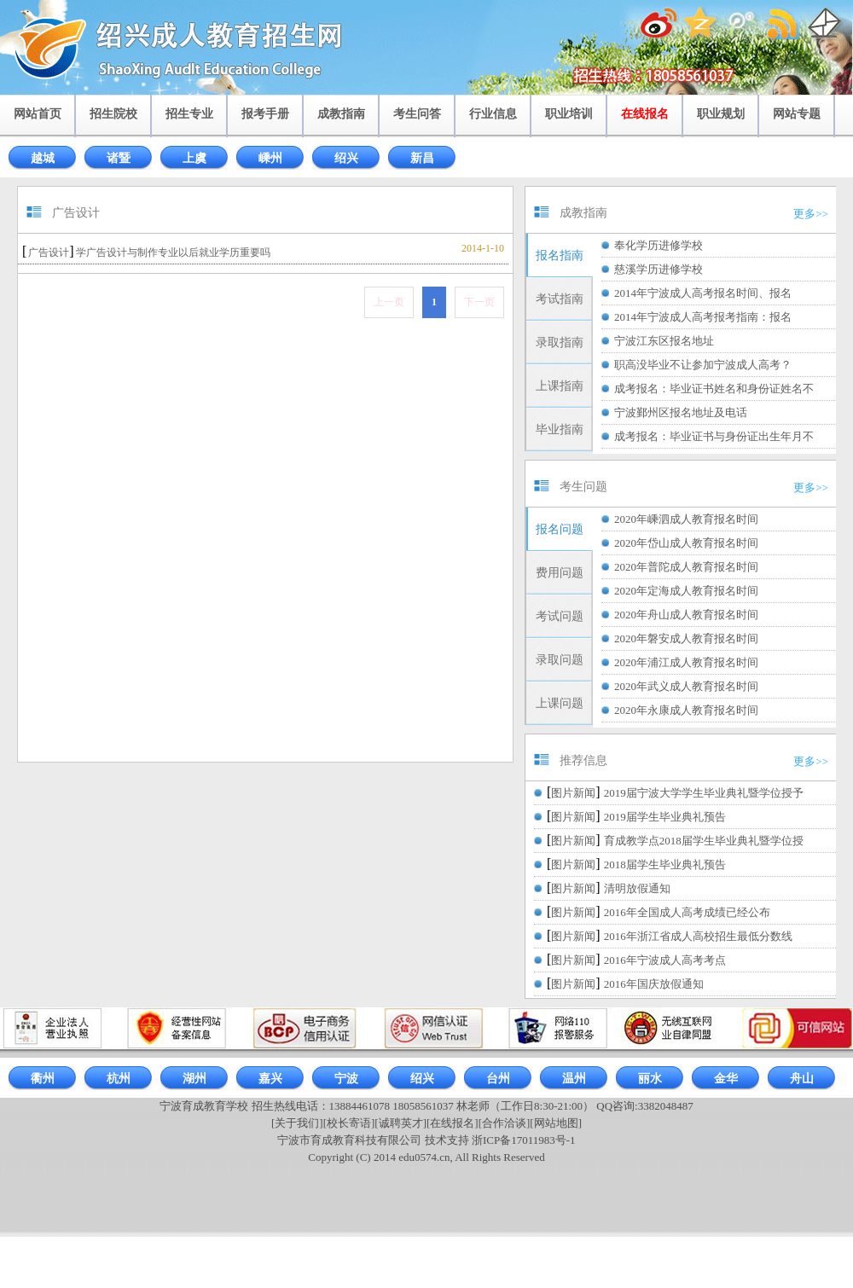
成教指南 (341, 113)
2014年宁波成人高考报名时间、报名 (703, 293)
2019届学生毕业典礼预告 (665, 816)
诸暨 (119, 158)
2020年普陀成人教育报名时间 (686, 566)
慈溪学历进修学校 (658, 269)
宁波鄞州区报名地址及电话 (680, 412)
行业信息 (493, 113)
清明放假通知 (637, 888)
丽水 (650, 1078)
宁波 (346, 1078)
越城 (43, 158)
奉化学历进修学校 (658, 245)
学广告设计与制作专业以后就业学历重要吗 (173, 252)
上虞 (194, 158)
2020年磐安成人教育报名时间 (686, 638)
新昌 (422, 158)
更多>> (810, 213)
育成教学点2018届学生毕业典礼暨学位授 (704, 840)
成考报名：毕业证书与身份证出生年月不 (714, 436)
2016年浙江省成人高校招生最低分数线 (698, 936)
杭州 (119, 1078)
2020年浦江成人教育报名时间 (686, 662)
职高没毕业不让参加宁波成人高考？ (703, 364)
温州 (574, 1078)
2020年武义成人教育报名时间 (686, 686)
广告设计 (48, 252)
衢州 (43, 1078)
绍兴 (346, 158)
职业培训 (569, 113)
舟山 (802, 1078)
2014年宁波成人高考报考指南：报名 (703, 316)
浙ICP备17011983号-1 (524, 1140)
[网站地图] (556, 1123)
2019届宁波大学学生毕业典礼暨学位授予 (704, 792)
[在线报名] (452, 1123)
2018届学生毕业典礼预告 (665, 864)
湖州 (194, 1078)
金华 (726, 1078)
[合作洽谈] (505, 1123)
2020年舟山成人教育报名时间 (686, 614)
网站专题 (797, 113)
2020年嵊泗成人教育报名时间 (686, 519)
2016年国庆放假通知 (654, 984)
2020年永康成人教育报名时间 (686, 710)
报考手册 (265, 113)
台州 (498, 1078)
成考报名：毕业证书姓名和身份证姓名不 (714, 388)
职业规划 (721, 113)
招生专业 (189, 113)
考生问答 (417, 113)
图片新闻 (573, 792)
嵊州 (270, 158)
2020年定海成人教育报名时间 (686, 590)
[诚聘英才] (400, 1123)
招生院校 (113, 113)
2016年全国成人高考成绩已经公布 (687, 912)
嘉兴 (270, 1078)
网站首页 (37, 113)
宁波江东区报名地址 (664, 340)
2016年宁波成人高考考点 (665, 960)
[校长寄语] (349, 1123)
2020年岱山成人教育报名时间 (686, 543)
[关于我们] (297, 1123)
